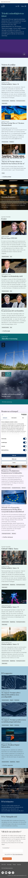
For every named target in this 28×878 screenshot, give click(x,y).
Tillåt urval (14, 458)
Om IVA (3, 864)
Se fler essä (6, 331)
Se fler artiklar (7, 176)
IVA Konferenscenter (7, 868)
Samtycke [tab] (5, 417)
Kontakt (9, 864)
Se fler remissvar (8, 537)
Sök (17, 6)
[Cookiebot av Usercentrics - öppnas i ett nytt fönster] (21, 414)
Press (14, 864)
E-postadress (6, 848)
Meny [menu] (23, 6)
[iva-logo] (2, 6)
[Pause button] (24, 54)
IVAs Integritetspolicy (17, 854)
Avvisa (14, 462)
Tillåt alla (14, 455)
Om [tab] (23, 417)
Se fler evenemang (7, 401)
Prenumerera (7, 858)
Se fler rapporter (8, 765)
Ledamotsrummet (6, 1)
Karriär (19, 864)
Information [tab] (14, 417)
